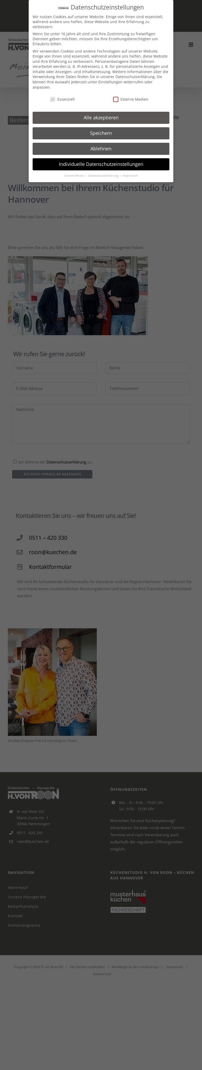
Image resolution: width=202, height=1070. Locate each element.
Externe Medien (130, 99)
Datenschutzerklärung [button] (103, 175)
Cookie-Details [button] (74, 175)
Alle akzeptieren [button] (101, 117)
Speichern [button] (101, 133)
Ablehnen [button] (101, 148)
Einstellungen (110, 81)
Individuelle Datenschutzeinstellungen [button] (101, 164)
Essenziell (62, 99)
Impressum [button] (130, 175)
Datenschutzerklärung (135, 76)
